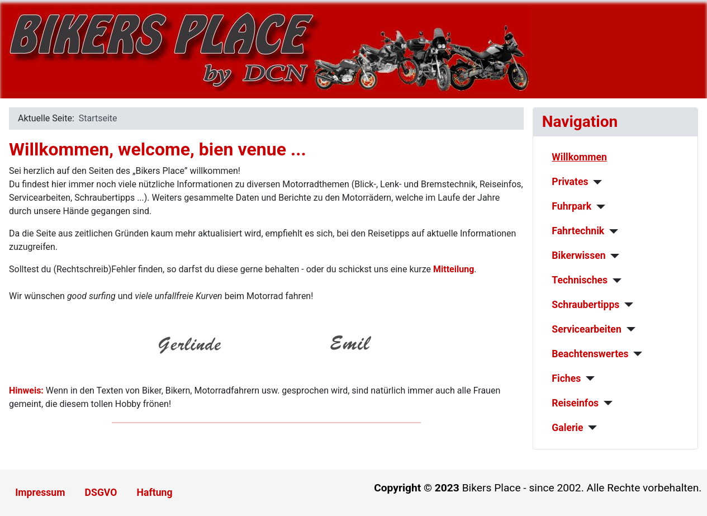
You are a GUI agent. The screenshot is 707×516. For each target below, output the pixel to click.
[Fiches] (588, 378)
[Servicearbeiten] (628, 329)
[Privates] (595, 182)
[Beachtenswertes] (636, 354)
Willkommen (579, 157)
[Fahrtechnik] (611, 231)
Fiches (566, 378)
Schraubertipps (585, 304)
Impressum (40, 492)
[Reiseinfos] (606, 403)
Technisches (580, 280)
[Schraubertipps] (626, 304)
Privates (570, 181)
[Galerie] (590, 427)
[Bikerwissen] (613, 256)
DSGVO (101, 492)
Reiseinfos (575, 403)
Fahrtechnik (578, 230)
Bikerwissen (578, 255)
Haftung (155, 492)
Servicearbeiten (586, 329)
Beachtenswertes (590, 353)
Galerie (567, 427)
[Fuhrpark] (598, 207)
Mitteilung (453, 269)
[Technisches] (614, 280)
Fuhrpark (571, 206)
